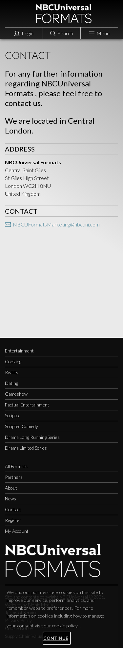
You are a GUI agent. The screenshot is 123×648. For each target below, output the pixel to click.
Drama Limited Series (26, 448)
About (11, 488)
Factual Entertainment (27, 404)
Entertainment (19, 350)
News (10, 498)
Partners (14, 477)
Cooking (13, 361)
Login (23, 33)
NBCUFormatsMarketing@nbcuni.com (52, 224)
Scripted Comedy (21, 426)
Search (61, 33)
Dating (11, 383)
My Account (17, 531)
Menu (99, 33)
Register (13, 520)
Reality (11, 372)
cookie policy (65, 625)
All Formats (16, 466)
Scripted (13, 415)
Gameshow (16, 394)
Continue (55, 638)
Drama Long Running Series (32, 437)
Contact (13, 509)
